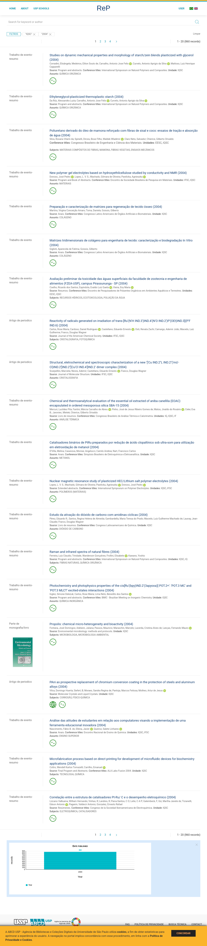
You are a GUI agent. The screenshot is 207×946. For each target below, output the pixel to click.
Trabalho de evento (20, 130)
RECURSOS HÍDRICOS (71, 297)
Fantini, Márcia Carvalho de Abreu (90, 409)
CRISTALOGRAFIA (69, 339)
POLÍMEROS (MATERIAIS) (72, 491)
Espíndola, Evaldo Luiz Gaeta (94, 287)
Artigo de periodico (20, 320)
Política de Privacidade (149, 924)
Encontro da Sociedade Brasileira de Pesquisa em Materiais (141, 180)
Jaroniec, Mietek (61, 412)
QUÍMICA (79, 774)
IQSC (180, 70)
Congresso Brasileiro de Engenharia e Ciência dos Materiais (106, 142)
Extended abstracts (68, 488)
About (25, 8)
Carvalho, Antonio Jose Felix (114, 63)
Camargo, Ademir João (167, 329)
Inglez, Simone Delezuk (61, 594)
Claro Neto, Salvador (135, 139)
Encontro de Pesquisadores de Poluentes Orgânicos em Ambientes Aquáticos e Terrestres (134, 290)
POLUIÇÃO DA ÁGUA (114, 297)
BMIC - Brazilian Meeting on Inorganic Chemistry (127, 597)
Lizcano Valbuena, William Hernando (68, 801)
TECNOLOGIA (67, 774)
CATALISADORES (87, 811)
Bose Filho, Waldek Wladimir (105, 139)
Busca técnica (177, 924)
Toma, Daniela (93, 210)
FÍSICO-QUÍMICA (81, 697)
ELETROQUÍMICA (69, 811)
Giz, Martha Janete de (169, 801)
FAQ (127, 924)
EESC (158, 142)
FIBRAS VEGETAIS (120, 150)
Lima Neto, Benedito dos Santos (111, 594)
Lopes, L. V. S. (82, 176)
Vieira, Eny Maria (121, 287)
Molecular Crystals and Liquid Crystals (78, 694)
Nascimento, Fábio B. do (62, 729)
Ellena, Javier (82, 729)
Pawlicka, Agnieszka (131, 176)
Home (12, 8)
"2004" (46, 34)
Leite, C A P (136, 801)
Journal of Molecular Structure (73, 374)
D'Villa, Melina (57, 451)
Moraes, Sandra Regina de (97, 690)
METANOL (64, 458)
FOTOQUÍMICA (87, 339)
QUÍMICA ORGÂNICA (70, 73)
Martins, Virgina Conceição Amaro (67, 210)
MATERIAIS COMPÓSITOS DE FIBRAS (79, 150)
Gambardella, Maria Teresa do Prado (124, 518)
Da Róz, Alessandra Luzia (63, 100)
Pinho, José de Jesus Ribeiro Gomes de (132, 409)
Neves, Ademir (78, 371)
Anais (61, 214)
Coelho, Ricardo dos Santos (64, 287)
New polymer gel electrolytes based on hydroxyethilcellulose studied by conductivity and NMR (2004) (118, 173)
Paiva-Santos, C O (120, 801)
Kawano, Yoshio (136, 555)
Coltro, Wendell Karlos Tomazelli (66, 767)
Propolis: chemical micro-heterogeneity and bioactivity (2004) (91, 624)
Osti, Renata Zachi (144, 329)
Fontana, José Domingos (62, 628)
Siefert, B (78, 690)
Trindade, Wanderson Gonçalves (89, 555)
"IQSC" (30, 34)
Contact (196, 924)
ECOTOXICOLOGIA (93, 297)
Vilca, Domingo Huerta (61, 690)
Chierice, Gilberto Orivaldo (160, 139)
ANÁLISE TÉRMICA (69, 419)
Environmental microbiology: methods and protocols (85, 631)
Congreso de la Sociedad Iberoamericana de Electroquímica (121, 807)
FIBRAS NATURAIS (69, 562)
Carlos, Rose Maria (59, 329)
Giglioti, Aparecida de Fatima (64, 249)
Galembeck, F (150, 801)
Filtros (13, 34)
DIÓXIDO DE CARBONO (71, 528)
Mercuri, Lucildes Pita (61, 409)
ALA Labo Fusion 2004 (119, 770)
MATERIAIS (65, 183)
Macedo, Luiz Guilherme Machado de (163, 518)
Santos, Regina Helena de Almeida (86, 518)
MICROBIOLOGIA (68, 634)
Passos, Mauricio (104, 628)
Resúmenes (64, 807)
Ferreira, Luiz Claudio (60, 555)
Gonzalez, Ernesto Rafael (109, 804)
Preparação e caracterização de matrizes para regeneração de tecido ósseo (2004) (106, 206)
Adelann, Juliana (84, 628)
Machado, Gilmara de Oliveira (105, 176)
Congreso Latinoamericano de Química (116, 525)
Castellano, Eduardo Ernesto (116, 329)
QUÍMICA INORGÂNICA (71, 601)
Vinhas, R (93, 801)
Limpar (196, 33)
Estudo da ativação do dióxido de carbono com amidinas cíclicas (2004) (99, 514)
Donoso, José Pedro (60, 176)
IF (175, 416)
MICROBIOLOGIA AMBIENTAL (93, 634)
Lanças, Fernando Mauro (175, 628)
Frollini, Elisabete (115, 555)
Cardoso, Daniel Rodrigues (83, 329)
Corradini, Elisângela (60, 63)
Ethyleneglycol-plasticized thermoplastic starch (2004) (87, 96)
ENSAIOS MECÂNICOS (142, 150)
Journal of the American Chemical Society (79, 336)
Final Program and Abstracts (72, 770)
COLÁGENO (65, 217)
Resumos (63, 290)
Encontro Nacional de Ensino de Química (105, 732)
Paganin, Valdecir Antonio (82, 804)
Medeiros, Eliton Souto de (85, 63)
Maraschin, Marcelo (124, 628)
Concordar (183, 933)
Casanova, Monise (74, 451)
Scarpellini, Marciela (60, 371)
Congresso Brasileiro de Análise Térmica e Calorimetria (124, 416)
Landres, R (104, 801)
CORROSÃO (66, 697)
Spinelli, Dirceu (82, 139)
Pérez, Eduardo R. (59, 518)
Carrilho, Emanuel (93, 767)
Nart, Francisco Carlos (124, 451)
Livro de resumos (67, 416)
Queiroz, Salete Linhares (106, 729)
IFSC (186, 180)
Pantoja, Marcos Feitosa (124, 690)
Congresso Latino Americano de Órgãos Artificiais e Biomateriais (117, 214)
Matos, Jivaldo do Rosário (167, 409)
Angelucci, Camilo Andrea (98, 451)
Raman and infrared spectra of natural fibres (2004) (84, 552)
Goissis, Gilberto (110, 210)
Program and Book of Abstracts (74, 180)
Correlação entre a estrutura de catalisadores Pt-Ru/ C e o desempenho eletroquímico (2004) (113, 797)
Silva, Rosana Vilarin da (62, 139)
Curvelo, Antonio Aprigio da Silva (150, 63)
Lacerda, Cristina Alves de (148, 628)
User (181, 8)
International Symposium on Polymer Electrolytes (123, 488)
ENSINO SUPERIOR (69, 736)
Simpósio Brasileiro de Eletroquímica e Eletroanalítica (111, 454)
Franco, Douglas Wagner (73, 332)
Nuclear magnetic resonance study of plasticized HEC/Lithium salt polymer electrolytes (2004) (114, 481)
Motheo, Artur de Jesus (151, 690)
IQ (166, 416)
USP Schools (41, 8)
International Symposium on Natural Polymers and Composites (134, 70)
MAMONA (104, 150)
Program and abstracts (70, 70)
